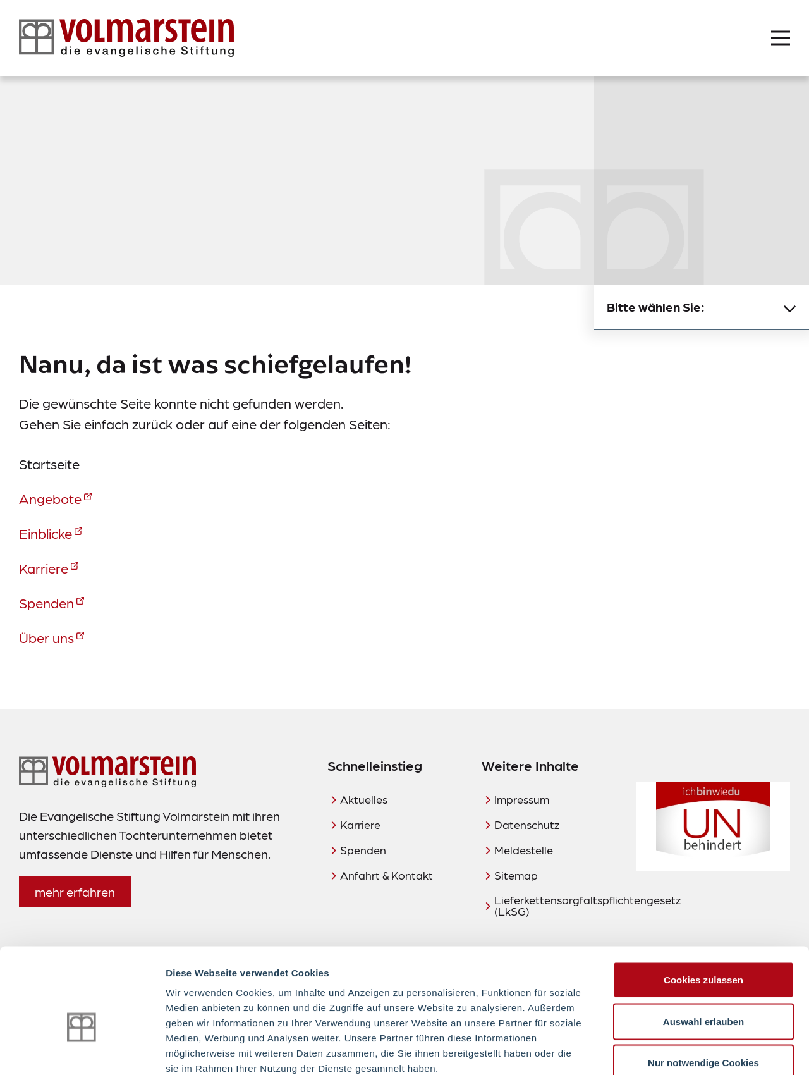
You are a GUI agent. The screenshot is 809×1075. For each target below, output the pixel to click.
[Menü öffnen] (780, 37)
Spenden (46, 602)
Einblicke (45, 532)
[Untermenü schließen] (790, 307)
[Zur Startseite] (126, 38)
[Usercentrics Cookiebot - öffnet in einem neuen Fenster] (82, 1050)
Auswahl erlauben (703, 950)
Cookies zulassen (703, 909)
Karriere (43, 567)
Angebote (50, 498)
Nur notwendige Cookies (703, 991)
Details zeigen (672, 1050)
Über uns (46, 637)
